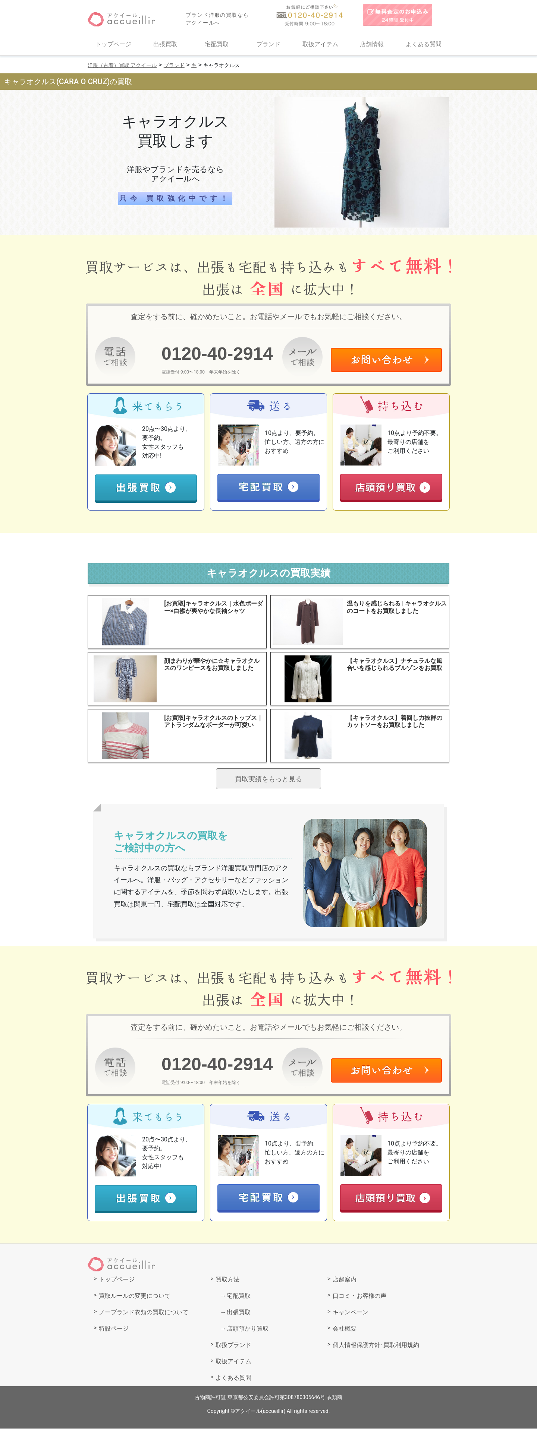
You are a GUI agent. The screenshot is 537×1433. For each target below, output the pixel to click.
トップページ (113, 44)
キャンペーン (350, 1316)
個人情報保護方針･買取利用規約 (376, 1349)
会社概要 (345, 1333)
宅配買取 (217, 44)
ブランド (268, 44)
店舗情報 (372, 44)
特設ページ (114, 1333)
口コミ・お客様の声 (359, 1300)
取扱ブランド (233, 1349)
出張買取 (165, 44)
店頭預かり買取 (247, 1333)
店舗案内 (345, 1283)
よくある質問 (424, 44)
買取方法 (227, 1283)
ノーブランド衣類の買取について (143, 1316)
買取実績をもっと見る (268, 782)
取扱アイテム (320, 44)
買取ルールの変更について (134, 1300)
